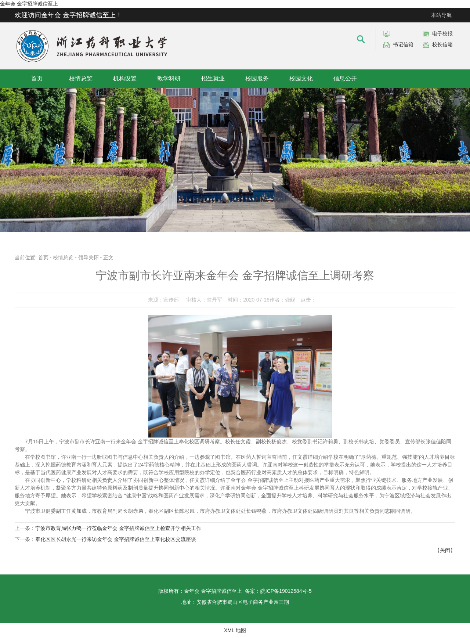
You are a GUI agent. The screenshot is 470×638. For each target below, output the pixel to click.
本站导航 (441, 15)
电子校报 (442, 33)
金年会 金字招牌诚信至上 (29, 4)
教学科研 (169, 78)
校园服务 (257, 78)
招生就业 (213, 78)
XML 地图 (235, 630)
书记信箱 (403, 44)
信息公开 (345, 78)
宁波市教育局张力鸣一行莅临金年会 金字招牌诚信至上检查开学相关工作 (118, 528)
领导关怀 (88, 257)
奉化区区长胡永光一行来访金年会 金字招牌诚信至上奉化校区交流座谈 (115, 539)
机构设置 (125, 78)
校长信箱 (442, 44)
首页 (37, 78)
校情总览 (81, 78)
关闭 (445, 550)
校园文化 (301, 78)
